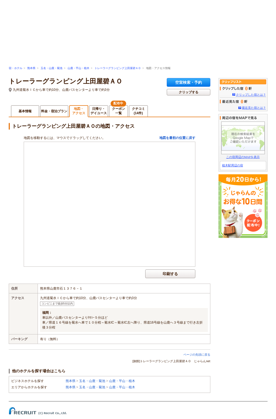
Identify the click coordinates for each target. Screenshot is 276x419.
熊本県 (31, 68)
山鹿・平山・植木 (78, 68)
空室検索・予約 (188, 82)
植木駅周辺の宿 (232, 165)
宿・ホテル (15, 68)
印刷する (170, 274)
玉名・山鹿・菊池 (51, 68)
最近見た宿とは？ (254, 107)
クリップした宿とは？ (251, 94)
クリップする (188, 92)
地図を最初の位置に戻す (177, 138)
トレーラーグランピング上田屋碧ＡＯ (118, 68)
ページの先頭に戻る (196, 354)
